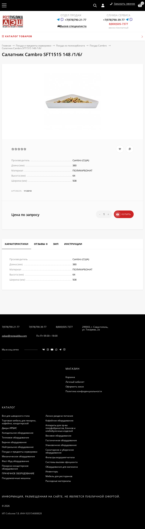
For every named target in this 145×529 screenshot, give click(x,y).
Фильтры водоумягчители (60, 457)
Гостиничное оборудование (61, 440)
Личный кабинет (75, 381)
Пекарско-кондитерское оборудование (15, 467)
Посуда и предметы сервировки (33, 45)
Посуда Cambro (98, 45)
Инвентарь (52, 471)
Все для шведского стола (16, 415)
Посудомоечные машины (16, 478)
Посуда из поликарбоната (70, 45)
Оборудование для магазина (62, 466)
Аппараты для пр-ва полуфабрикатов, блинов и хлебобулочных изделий (61, 428)
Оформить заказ (75, 386)
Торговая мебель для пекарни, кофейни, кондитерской (19, 422)
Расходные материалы (58, 481)
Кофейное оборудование (59, 420)
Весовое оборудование (58, 435)
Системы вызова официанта (62, 462)
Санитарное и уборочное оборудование (60, 451)
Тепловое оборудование (15, 437)
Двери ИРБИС (9, 428)
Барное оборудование (14, 442)
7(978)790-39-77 (37, 327)
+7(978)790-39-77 (114, 20)
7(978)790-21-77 (10, 327)
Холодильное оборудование (17, 432)
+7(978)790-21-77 (75, 20)
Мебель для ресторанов (59, 476)
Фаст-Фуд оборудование (15, 461)
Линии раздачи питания (59, 415)
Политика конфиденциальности (84, 391)
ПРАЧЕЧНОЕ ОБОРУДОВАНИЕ (18, 473)
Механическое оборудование (18, 456)
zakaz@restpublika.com (14, 335)
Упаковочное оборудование (61, 445)
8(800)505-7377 (118, 24)
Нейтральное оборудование (18, 447)
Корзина (70, 377)
